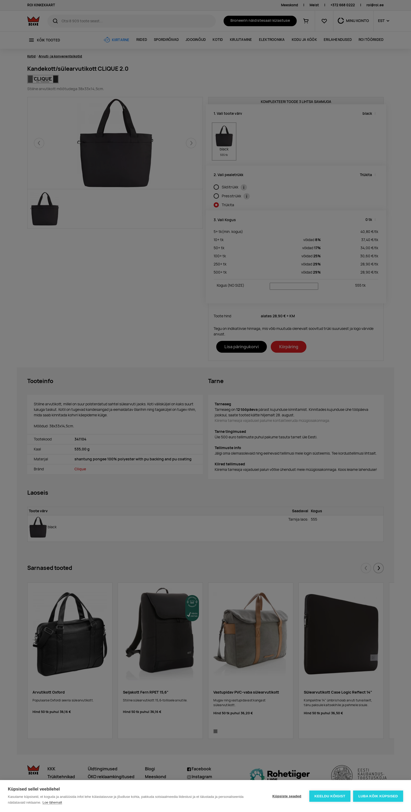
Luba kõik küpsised (378, 796)
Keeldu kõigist (330, 796)
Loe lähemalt (52, 802)
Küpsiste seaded (286, 796)
